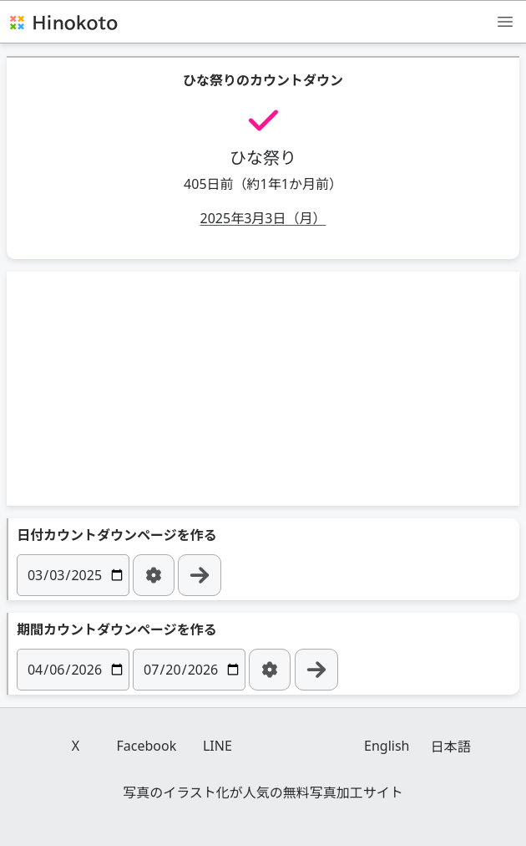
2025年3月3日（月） (263, 218)
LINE (217, 745)
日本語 (451, 746)
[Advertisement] (263, 389)
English (386, 745)
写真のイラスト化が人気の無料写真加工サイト (263, 792)
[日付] (73, 575)
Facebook (147, 745)
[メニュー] (505, 21)
